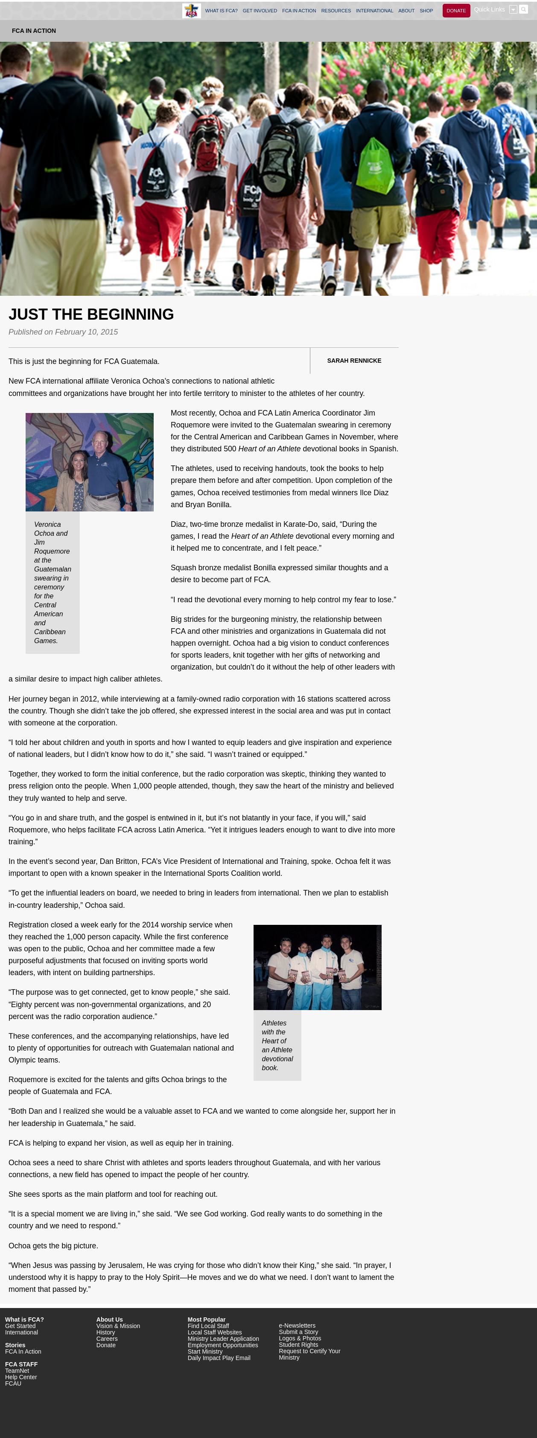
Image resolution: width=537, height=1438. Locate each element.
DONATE (456, 10)
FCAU (13, 1383)
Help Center (21, 1377)
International (21, 1332)
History (105, 1332)
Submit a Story (298, 1331)
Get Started (20, 1325)
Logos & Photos (300, 1338)
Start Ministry (205, 1351)
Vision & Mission (118, 1325)
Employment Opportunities (223, 1345)
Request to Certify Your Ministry (310, 1354)
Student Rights (298, 1344)
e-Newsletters (297, 1325)
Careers (107, 1338)
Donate (106, 1345)
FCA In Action (34, 30)
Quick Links (489, 9)
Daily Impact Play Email (219, 1357)
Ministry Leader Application (223, 1338)
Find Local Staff (208, 1325)
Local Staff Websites (215, 1332)
